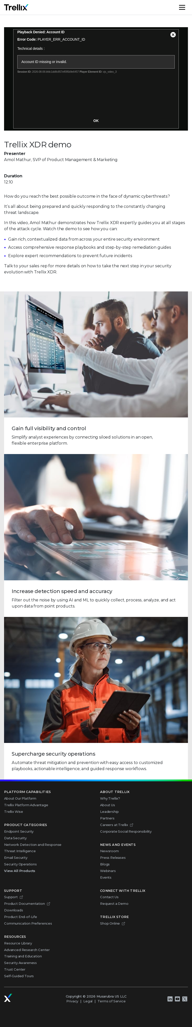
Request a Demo (114, 903)
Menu (187, 7)
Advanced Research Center (27, 950)
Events (105, 877)
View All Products (19, 871)
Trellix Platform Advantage (26, 805)
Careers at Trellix (114, 825)
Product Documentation (24, 903)
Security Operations (20, 864)
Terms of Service (111, 1001)
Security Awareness (20, 963)
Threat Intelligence (20, 851)
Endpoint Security (19, 831)
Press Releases (113, 857)
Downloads (13, 910)
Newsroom (109, 851)
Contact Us (109, 897)
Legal (87, 1001)
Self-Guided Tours (19, 976)
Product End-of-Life (20, 917)
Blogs (105, 864)
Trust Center (14, 969)
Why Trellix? (110, 798)
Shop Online (110, 923)
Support (11, 897)
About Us (107, 805)
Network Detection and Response (32, 845)
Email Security (15, 857)
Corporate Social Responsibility (126, 831)
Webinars (108, 871)
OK (96, 121)
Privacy (72, 1001)
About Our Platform (20, 798)
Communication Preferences (28, 923)
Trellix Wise (13, 812)
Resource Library (18, 943)
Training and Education (23, 956)
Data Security (15, 838)
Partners (107, 818)
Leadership (109, 812)
